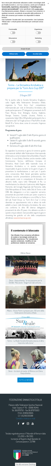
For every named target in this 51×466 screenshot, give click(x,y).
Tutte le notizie (25, 380)
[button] (48, 3)
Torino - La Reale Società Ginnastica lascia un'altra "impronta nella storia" (25, 342)
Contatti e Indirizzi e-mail (25, 418)
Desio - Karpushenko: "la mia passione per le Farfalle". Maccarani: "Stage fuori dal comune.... (25, 281)
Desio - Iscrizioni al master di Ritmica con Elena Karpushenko (25, 372)
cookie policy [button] (39, 9)
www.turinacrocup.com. (22, 218)
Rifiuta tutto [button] (13, 54)
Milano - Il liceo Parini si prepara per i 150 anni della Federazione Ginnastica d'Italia (25, 311)
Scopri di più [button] (25, 49)
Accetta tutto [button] (37, 54)
